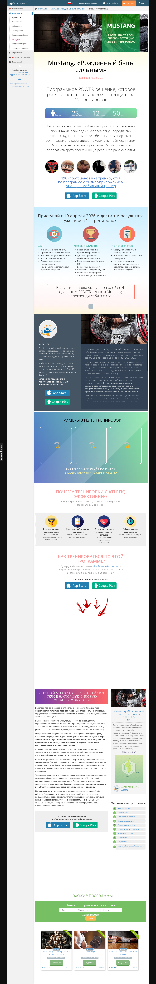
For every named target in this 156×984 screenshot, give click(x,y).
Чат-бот (27, 75)
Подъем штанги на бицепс (127, 825)
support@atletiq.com (20, 72)
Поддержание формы (20, 35)
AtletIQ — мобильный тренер (91, 185)
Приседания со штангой (126, 817)
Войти (142, 3)
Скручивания (122, 842)
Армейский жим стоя (125, 833)
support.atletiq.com (17, 75)
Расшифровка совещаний (20, 84)
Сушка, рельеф (17, 31)
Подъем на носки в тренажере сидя (130, 829)
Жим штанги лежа (124, 808)
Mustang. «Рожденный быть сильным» (68, 9)
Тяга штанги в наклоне (126, 821)
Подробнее (56, 963)
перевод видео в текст (20, 86)
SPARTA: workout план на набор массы (123, 953)
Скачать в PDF (130, 752)
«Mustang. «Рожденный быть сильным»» (129, 713)
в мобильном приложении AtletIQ (91, 472)
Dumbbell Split (90, 951)
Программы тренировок (89, 3)
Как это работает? (111, 3)
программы (43, 9)
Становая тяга (123, 813)
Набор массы (17, 26)
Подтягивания (123, 837)
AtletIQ (44, 344)
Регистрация (129, 3)
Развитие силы (17, 22)
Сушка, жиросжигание (20, 48)
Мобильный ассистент (106, 566)
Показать (91, 918)
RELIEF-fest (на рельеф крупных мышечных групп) (56, 953)
